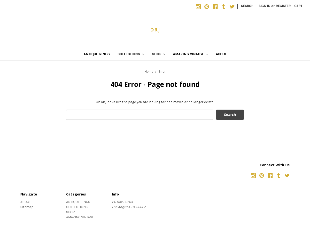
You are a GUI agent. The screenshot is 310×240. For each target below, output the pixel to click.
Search (247, 6)
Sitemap (26, 207)
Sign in (264, 6)
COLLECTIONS (130, 54)
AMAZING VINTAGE (190, 54)
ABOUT (221, 54)
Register (283, 6)
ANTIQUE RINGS (97, 54)
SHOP (158, 54)
